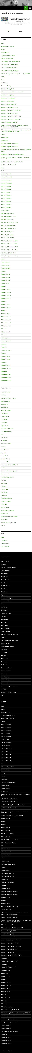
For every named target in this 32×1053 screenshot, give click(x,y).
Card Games (4, 413)
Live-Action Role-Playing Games (9, 471)
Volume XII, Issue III (6, 377)
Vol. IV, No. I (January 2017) (8, 228)
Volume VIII (4, 347)
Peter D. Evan (4, 489)
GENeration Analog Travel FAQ (9, 122)
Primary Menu (30, 8)
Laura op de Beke (5, 462)
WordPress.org (5, 546)
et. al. (2, 434)
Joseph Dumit (4, 455)
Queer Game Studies (6, 498)
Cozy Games (4, 419)
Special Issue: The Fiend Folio (8, 165)
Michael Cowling (20, 23)
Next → (21, 31)
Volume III (3, 286)
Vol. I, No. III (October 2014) (8, 216)
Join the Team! (5, 137)
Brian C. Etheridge (5, 410)
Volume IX (3, 310)
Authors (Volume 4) (6, 192)
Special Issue (4, 513)
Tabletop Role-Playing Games (8, 522)
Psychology (4, 495)
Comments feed (5, 543)
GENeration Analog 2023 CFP (9, 104)
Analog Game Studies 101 (7, 46)
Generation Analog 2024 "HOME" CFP (11, 110)
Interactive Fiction (6, 443)
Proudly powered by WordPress (8, 1051)
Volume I (3, 259)
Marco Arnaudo (5, 474)
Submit (3, 168)
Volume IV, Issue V (6, 307)
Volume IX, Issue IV (6, 325)
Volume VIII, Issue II (6, 350)
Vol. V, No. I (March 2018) (7, 237)
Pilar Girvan (4, 492)
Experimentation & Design (8, 55)
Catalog (3, 76)
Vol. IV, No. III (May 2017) (7, 231)
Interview (3, 446)
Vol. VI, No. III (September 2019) (9, 247)
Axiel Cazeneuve (5, 401)
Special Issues (4, 83)
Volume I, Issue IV (5, 265)
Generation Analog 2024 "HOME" (10, 107)
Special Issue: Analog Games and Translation (12, 154)
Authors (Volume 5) (6, 195)
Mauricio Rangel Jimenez (7, 477)
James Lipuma (4, 449)
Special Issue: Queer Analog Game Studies (12, 161)
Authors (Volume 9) (6, 207)
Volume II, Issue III (5, 277)
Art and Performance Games (8, 398)
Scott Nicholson (5, 507)
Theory (3, 525)
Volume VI (3, 335)
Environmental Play (6, 431)
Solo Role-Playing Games (7, 510)
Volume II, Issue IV (5, 280)
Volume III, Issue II (5, 289)
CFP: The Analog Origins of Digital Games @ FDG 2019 (15, 73)
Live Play (3, 468)
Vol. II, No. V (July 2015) (7, 219)
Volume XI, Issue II (5, 368)
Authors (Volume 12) (6, 183)
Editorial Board (5, 210)
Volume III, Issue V (5, 298)
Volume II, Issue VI (5, 283)
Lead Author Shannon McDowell (9, 465)
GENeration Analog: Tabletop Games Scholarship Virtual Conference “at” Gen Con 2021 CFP (16, 130)
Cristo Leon (4, 422)
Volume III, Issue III (6, 292)
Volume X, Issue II (5, 359)
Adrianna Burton (5, 392)
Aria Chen (3, 395)
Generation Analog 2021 (7, 89)
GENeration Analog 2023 (7, 101)
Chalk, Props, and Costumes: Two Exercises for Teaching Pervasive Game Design (20, 19)
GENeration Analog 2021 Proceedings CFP (12, 92)
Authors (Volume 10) (6, 177)
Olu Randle (4, 483)
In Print (3, 134)
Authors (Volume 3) (6, 189)
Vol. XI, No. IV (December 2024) (9, 256)
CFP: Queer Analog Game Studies (10, 64)
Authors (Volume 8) (6, 204)
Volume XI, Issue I (5, 365)
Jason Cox (3, 452)
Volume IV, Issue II (5, 304)
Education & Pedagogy (7, 428)
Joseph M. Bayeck (5, 459)
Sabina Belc (4, 504)
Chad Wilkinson (5, 416)
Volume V (3, 329)
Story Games (4, 519)
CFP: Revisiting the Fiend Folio (9, 67)
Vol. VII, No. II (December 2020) (9, 250)
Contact (3, 79)
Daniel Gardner (12, 23)
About (2, 43)
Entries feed (4, 540)
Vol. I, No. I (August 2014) (7, 213)
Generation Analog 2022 (7, 95)
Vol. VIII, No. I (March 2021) (8, 253)
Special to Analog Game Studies (9, 516)
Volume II (3, 271)
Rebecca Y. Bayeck (5, 501)
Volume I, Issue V (5, 268)
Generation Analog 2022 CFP (8, 98)
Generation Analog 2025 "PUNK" (10, 113)
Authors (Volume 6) (6, 198)
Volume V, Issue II (5, 332)
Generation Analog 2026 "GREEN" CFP (11, 119)
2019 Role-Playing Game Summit (9, 146)
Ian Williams (4, 440)
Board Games (4, 404)
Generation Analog (6, 86)
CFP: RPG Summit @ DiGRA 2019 (10, 70)
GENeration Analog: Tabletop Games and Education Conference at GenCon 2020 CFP (14, 126)
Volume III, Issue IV (6, 295)
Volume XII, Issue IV (6, 380)
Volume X (3, 353)
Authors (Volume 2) (6, 186)
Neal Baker (4, 480)
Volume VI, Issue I (5, 338)
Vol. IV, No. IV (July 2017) (7, 234)
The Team (3, 171)
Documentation (5, 52)
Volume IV (3, 301)
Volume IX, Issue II (5, 316)
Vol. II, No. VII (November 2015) (9, 222)
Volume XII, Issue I (5, 374)
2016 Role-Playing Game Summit (9, 143)
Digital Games (4, 425)
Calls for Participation (7, 58)
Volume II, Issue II (5, 274)
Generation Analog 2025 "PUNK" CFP (11, 116)
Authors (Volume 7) (6, 201)
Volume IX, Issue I (5, 313)
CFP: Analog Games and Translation (10, 61)
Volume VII (4, 344)
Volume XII (4, 371)
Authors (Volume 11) (6, 180)
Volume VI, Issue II (5, 341)
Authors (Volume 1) (6, 174)
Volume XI (3, 362)
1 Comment (19, 24)
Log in (2, 537)
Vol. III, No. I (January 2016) (8, 225)
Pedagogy (3, 486)
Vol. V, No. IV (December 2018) (9, 243)
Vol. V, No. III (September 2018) (9, 240)
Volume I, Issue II (5, 262)
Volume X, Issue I (5, 356)
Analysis (3, 49)
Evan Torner (4, 437)
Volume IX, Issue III (6, 319)
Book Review (4, 407)
